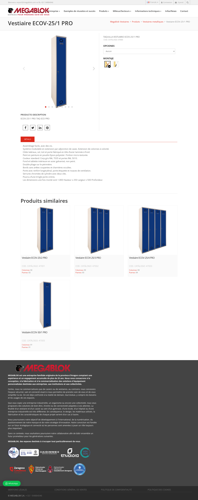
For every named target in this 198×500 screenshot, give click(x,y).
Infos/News (170, 11)
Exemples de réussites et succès (79, 11)
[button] (45, 107)
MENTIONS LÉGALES (17, 489)
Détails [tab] (27, 139)
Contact (184, 11)
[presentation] (24, 68)
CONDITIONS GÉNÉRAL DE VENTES (70, 489)
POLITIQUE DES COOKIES (159, 489)
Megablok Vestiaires (119, 21)
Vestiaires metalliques (153, 21)
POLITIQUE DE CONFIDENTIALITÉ (116, 489)
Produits (104, 11)
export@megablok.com (26, 2)
